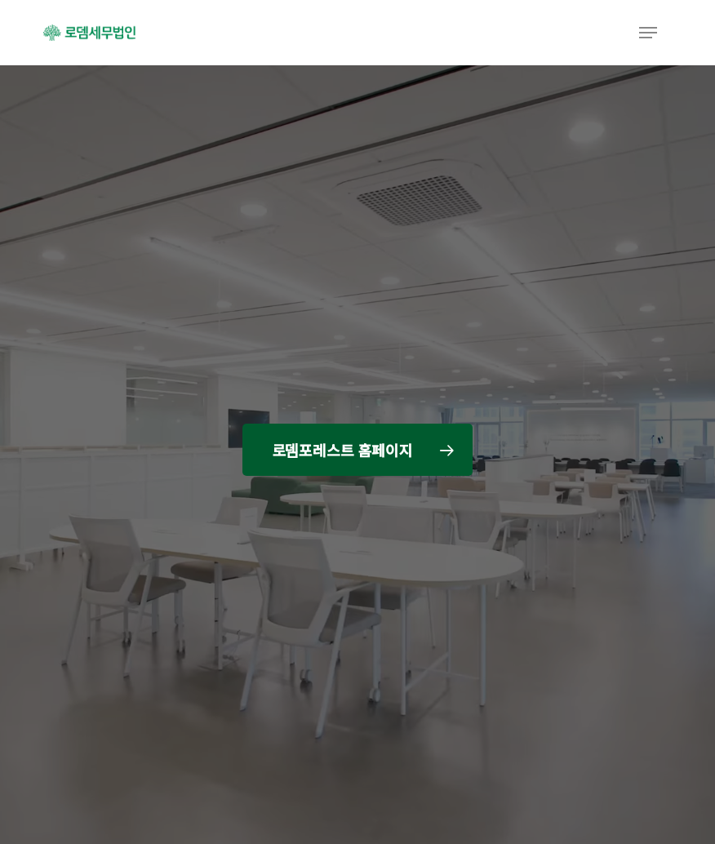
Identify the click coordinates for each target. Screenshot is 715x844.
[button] (648, 32)
